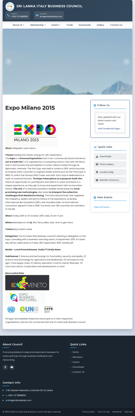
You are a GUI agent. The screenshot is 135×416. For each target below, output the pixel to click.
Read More (56, 154)
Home (74, 352)
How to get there (64, 222)
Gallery (100, 25)
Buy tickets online (23, 229)
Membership (38, 25)
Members (76, 357)
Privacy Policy (88, 411)
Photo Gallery (105, 164)
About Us (18, 25)
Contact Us (116, 25)
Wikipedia (17, 148)
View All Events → (103, 207)
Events (56, 25)
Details (65, 242)
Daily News (55, 249)
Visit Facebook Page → (110, 128)
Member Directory (107, 180)
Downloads (85, 25)
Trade (69, 25)
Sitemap (128, 411)
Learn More (29, 148)
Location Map (105, 172)
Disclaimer (117, 411)
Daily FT (42, 249)
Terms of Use (103, 411)
